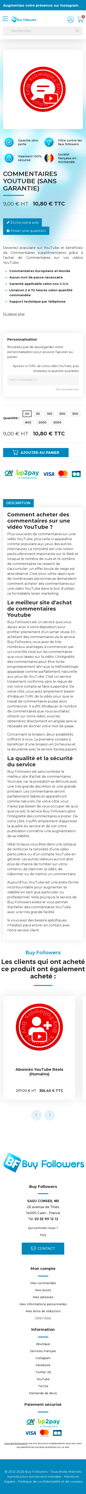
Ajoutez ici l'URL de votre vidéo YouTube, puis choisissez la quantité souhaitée (46, 368)
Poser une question (26, 231)
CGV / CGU (43, 1318)
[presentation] (36, 1115)
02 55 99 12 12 (46, 1219)
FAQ (43, 1235)
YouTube (43, 1379)
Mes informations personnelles (43, 1304)
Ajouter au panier (35, 452)
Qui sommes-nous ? (43, 1228)
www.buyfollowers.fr (16, 1443)
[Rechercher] (43, 31)
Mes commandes (43, 1283)
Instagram (43, 1358)
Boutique (43, 1344)
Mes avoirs (43, 1290)
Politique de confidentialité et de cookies (50, 1481)
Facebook (43, 1365)
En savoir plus (13, 314)
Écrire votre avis (22, 222)
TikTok (43, 1386)
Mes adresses (43, 1297)
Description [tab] (18, 503)
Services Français (43, 1351)
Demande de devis (43, 1393)
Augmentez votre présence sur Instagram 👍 (43, 5)
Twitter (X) (43, 1372)
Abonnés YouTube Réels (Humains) (40, 1071)
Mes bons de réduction (43, 1311)
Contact (43, 1248)
